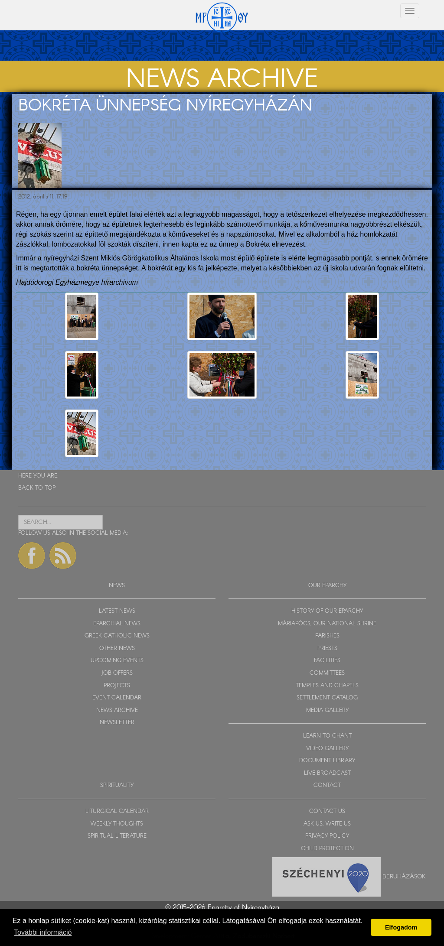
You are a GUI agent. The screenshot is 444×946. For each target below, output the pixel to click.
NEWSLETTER (117, 722)
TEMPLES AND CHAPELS (327, 686)
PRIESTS (327, 648)
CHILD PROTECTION (327, 849)
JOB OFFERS (117, 673)
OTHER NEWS (117, 648)
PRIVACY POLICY (327, 836)
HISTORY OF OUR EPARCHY (327, 611)
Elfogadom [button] (401, 927)
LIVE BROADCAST (327, 773)
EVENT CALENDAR (116, 698)
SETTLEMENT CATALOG (327, 698)
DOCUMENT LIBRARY (327, 761)
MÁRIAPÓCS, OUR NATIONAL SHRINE (327, 624)
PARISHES (327, 636)
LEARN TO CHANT (327, 736)
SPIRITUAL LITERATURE (117, 836)
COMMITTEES (327, 673)
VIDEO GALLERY (327, 748)
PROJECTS (117, 686)
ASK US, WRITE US (327, 824)
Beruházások (404, 876)
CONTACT (327, 785)
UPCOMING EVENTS (117, 661)
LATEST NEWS (117, 611)
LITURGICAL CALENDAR (117, 811)
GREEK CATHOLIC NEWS (117, 636)
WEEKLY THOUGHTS (117, 824)
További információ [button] (43, 932)
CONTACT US (327, 811)
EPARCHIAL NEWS (116, 624)
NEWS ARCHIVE (117, 710)
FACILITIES (327, 661)
